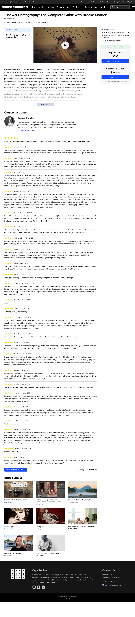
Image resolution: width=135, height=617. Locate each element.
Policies (67, 599)
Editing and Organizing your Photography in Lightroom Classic (48, 501)
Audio (103, 7)
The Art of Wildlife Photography (79, 500)
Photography (38, 7)
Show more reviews (16, 469)
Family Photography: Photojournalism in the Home (82, 527)
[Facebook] (38, 587)
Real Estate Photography (13, 553)
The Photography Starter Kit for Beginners (47, 554)
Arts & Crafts (91, 7)
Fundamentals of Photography (15, 500)
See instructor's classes (26, 131)
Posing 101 (40, 526)
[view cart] (109, 2)
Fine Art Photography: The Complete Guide (16, 36)
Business (77, 7)
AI (68, 7)
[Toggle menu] (133, 7)
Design (60, 7)
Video (51, 7)
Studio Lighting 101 (11, 526)
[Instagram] (43, 587)
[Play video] (65, 45)
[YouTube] (34, 587)
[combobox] (120, 7)
